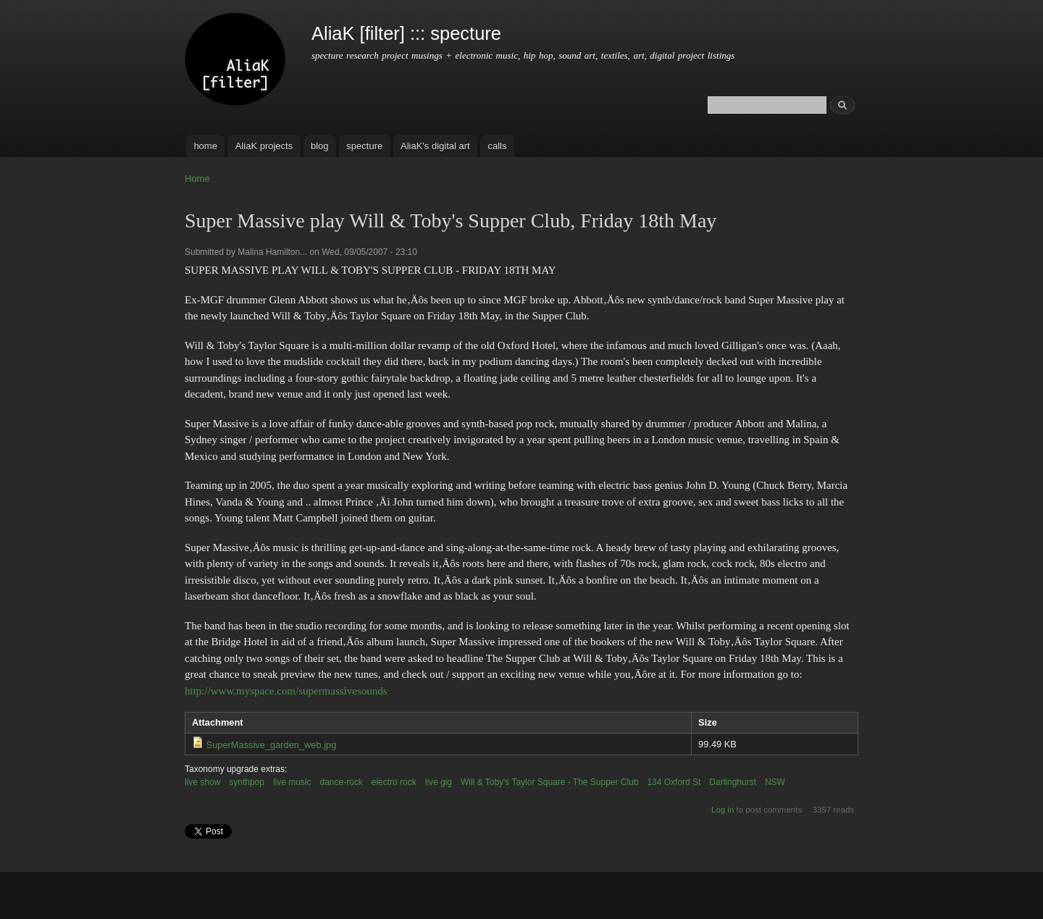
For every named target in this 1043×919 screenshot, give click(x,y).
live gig (438, 782)
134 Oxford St (673, 782)
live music (292, 782)
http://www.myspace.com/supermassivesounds (286, 691)
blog (320, 145)
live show (202, 782)
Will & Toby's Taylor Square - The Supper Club (549, 782)
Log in (722, 809)
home (205, 145)
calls (496, 145)
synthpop (246, 782)
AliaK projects (264, 145)
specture (364, 145)
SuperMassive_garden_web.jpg (271, 744)
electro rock (394, 782)
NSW (775, 782)
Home (197, 178)
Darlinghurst (732, 782)
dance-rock (341, 782)
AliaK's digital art (435, 145)
